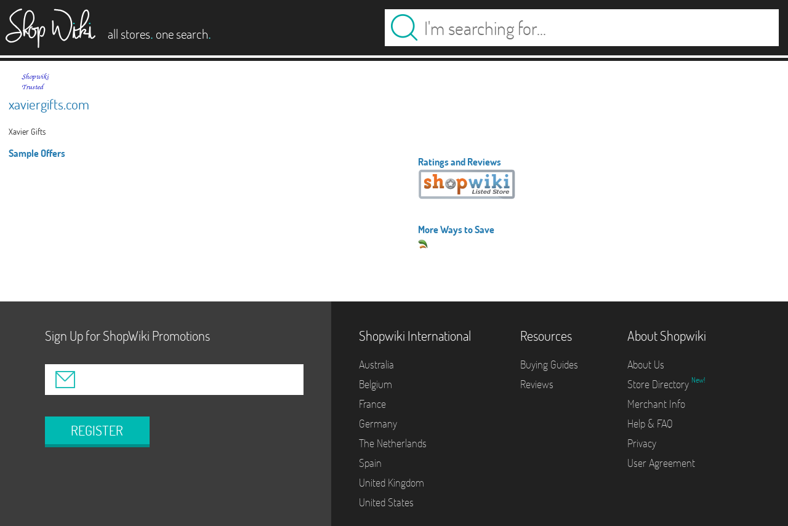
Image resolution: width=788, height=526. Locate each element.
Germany (378, 423)
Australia (376, 364)
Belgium (375, 384)
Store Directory (659, 384)
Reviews (536, 384)
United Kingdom (391, 483)
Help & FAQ (650, 423)
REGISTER (97, 430)
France (372, 404)
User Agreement (661, 463)
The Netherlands (393, 443)
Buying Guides (549, 364)
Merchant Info (656, 404)
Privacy (641, 443)
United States (386, 502)
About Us (645, 364)
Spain (370, 463)
